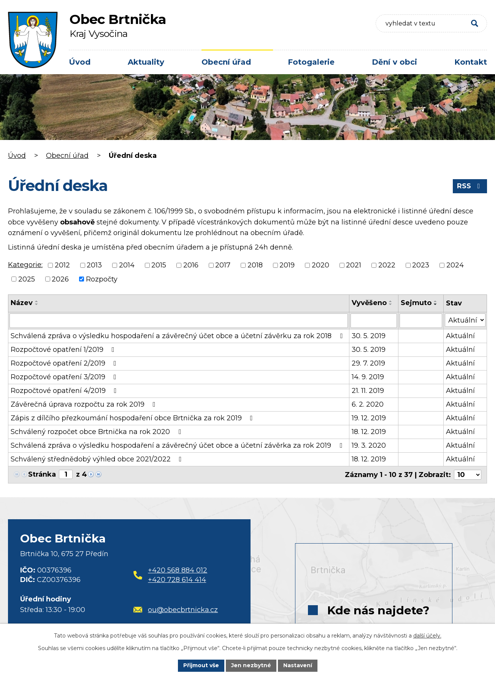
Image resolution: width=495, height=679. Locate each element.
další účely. (427, 635)
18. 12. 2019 (369, 432)
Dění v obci (394, 62)
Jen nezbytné (251, 665)
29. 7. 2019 (368, 363)
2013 (94, 265)
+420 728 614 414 (177, 580)
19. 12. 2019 (369, 418)
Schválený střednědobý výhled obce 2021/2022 (98, 459)
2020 (320, 265)
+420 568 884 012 (177, 570)
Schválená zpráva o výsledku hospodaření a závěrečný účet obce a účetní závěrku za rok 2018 (178, 336)
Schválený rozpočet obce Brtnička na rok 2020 (97, 432)
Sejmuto (416, 303)
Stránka (42, 474)
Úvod (79, 62)
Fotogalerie (311, 62)
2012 (62, 265)
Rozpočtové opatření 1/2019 (64, 349)
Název (22, 303)
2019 (287, 265)
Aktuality (146, 62)
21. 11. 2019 (368, 390)
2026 (60, 279)
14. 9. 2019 (368, 377)
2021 (353, 265)
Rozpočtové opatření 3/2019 (65, 377)
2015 (158, 265)
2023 (420, 265)
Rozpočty (101, 279)
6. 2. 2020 (368, 404)
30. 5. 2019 (369, 336)
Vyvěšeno (369, 303)
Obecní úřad (226, 62)
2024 (455, 265)
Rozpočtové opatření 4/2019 (65, 390)
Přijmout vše (201, 665)
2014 (127, 265)
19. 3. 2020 (369, 445)
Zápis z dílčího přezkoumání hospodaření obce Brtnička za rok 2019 (133, 418)
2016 (190, 265)
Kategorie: (25, 265)
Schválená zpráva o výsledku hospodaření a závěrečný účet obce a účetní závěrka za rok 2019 (178, 445)
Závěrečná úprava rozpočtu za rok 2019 (85, 404)
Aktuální (460, 336)
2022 (386, 265)
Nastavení (297, 665)
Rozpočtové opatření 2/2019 (65, 363)
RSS (470, 186)
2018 (255, 265)
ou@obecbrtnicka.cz (175, 610)
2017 (222, 265)
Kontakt (470, 62)
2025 (26, 279)
